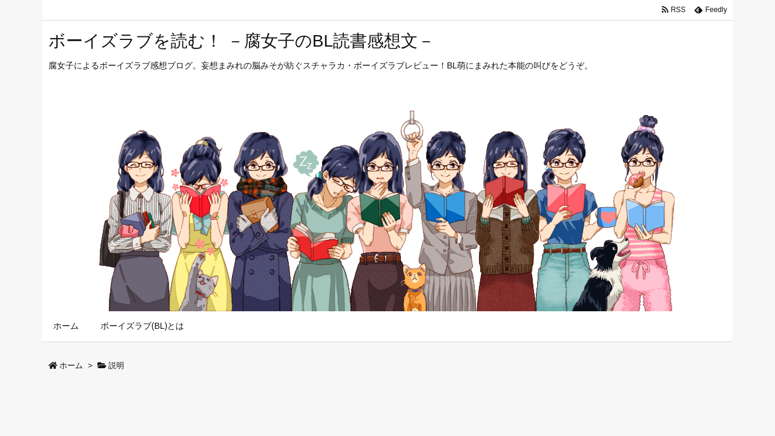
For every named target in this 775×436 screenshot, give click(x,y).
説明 (116, 365)
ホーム (71, 365)
